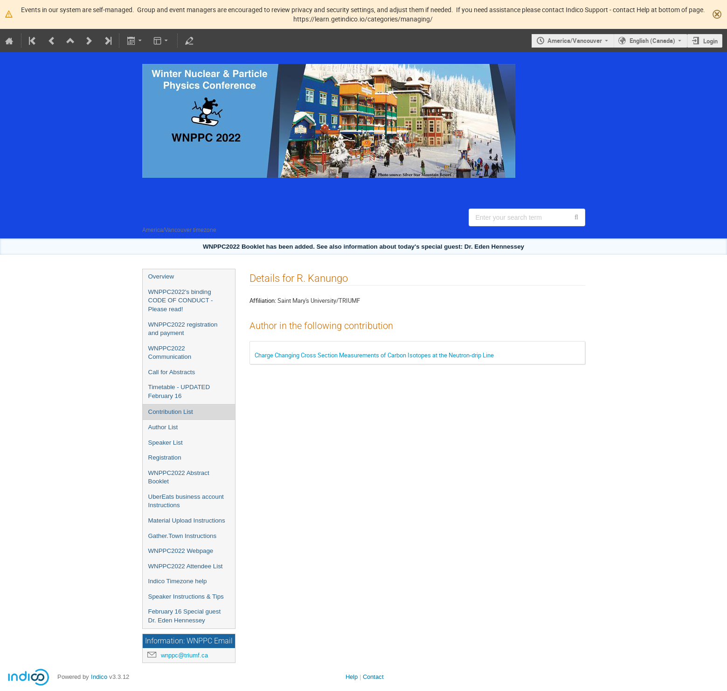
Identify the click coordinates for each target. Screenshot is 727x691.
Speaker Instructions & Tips (186, 596)
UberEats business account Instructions (186, 501)
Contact (373, 677)
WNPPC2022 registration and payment (183, 329)
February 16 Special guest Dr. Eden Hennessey (184, 616)
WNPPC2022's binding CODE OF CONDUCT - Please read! (180, 300)
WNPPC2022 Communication (170, 353)
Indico (99, 677)
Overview (161, 276)
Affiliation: (262, 300)
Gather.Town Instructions (182, 535)
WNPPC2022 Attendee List (185, 566)
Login (710, 41)
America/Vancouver (574, 40)
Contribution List (170, 411)
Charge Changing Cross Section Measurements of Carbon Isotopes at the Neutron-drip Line (374, 355)
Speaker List (165, 442)
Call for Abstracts (171, 372)
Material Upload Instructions (186, 520)
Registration (164, 457)
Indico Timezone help (177, 581)
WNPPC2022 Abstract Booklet (178, 477)
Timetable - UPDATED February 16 (179, 391)
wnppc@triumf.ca (184, 655)
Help (352, 677)
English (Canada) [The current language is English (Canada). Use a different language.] (652, 40)
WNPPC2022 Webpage (181, 550)
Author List (163, 427)
